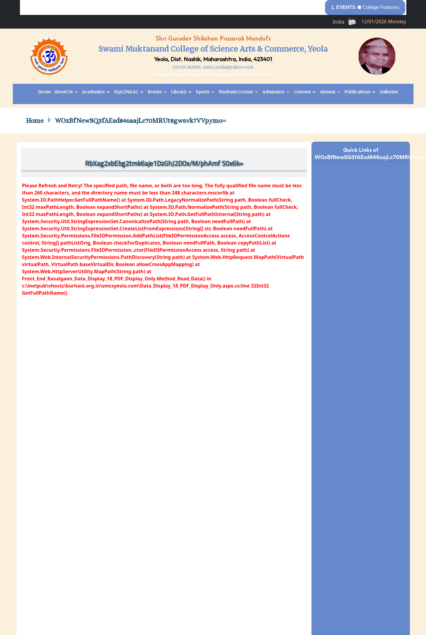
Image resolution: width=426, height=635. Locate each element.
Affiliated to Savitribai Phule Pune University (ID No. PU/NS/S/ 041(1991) (213, 74)
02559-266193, (187, 67)
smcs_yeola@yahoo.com (228, 67)
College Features (369, 7)
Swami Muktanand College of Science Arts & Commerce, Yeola (213, 49)
